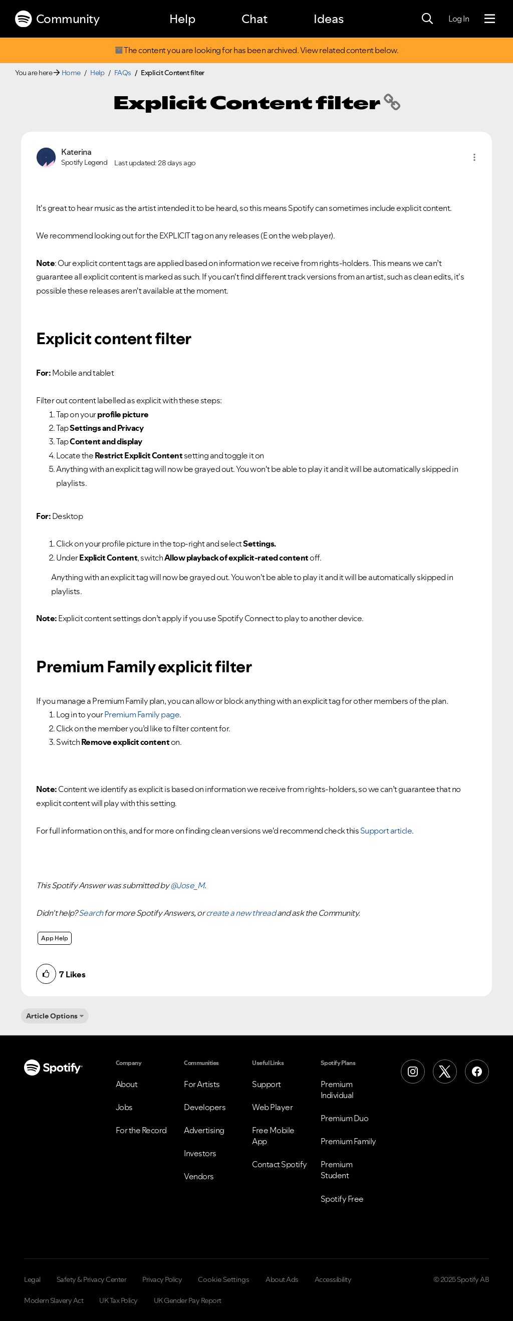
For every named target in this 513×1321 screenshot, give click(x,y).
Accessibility (333, 1279)
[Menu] (489, 19)
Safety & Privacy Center (92, 1279)
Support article (386, 830)
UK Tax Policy (118, 1300)
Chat (254, 19)
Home (71, 73)
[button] (474, 157)
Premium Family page (142, 714)
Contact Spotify (279, 1164)
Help (182, 19)
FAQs (122, 73)
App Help (54, 938)
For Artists (202, 1084)
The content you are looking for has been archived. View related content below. (256, 50)
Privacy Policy (162, 1279)
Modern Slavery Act (53, 1300)
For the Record (141, 1130)
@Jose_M (187, 885)
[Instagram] (413, 1072)
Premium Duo (345, 1118)
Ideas (329, 19)
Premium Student (337, 1170)
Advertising (204, 1130)
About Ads (282, 1279)
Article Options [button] (52, 1016)
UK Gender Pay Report (187, 1300)
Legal (32, 1279)
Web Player (272, 1107)
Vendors (199, 1176)
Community (57, 19)
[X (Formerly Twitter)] (445, 1072)
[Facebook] (477, 1072)
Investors (200, 1153)
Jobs (124, 1107)
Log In (458, 18)
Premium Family (348, 1141)
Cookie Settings (223, 1279)
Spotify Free (342, 1198)
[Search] (427, 19)
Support (266, 1084)
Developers (204, 1107)
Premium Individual (337, 1090)
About (127, 1084)
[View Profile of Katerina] (76, 152)
